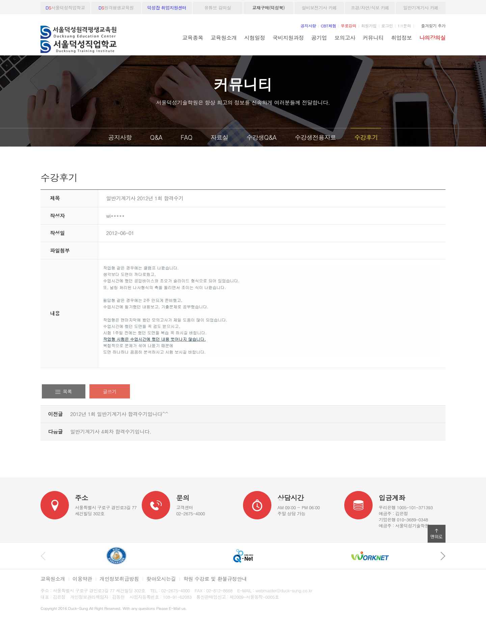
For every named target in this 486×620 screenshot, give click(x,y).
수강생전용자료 (315, 137)
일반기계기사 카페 (420, 7)
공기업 (319, 37)
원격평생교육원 (116, 7)
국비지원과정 (288, 37)
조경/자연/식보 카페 (370, 7)
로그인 (387, 25)
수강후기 (366, 137)
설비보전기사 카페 (319, 7)
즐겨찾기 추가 (433, 25)
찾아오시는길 (161, 578)
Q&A (156, 137)
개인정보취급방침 (119, 578)
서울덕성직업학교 (65, 7)
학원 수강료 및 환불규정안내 (215, 578)
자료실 (219, 137)
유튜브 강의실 (217, 7)
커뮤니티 (373, 37)
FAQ (186, 137)
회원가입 (369, 25)
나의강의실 (433, 37)
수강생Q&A (261, 137)
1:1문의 (404, 25)
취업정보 (401, 37)
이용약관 (82, 578)
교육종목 (192, 37)
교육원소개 (224, 37)
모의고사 (344, 37)
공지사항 (120, 137)
